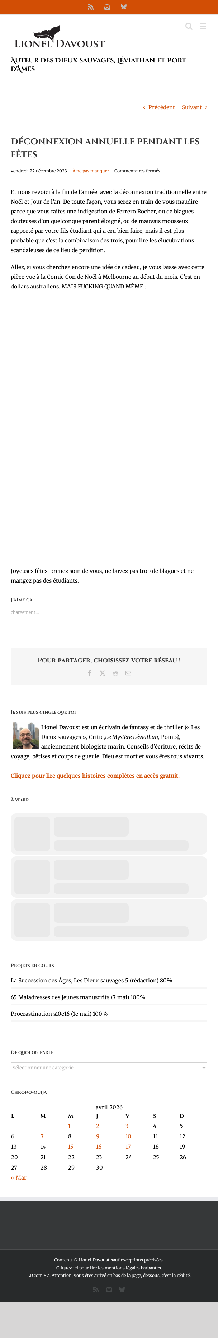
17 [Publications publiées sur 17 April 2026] (128, 1146)
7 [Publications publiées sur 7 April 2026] (42, 1136)
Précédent (161, 107)
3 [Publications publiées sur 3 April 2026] (127, 1125)
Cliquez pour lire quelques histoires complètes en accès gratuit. (95, 775)
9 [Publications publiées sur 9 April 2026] (97, 1136)
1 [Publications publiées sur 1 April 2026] (69, 1125)
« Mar (19, 1177)
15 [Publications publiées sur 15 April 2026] (71, 1146)
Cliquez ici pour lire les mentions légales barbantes (108, 1267)
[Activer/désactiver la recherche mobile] (189, 26)
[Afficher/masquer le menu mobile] (203, 26)
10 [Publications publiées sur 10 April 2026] (128, 1136)
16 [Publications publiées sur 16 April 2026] (98, 1146)
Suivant (192, 107)
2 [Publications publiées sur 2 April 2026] (97, 1125)
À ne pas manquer (90, 170)
